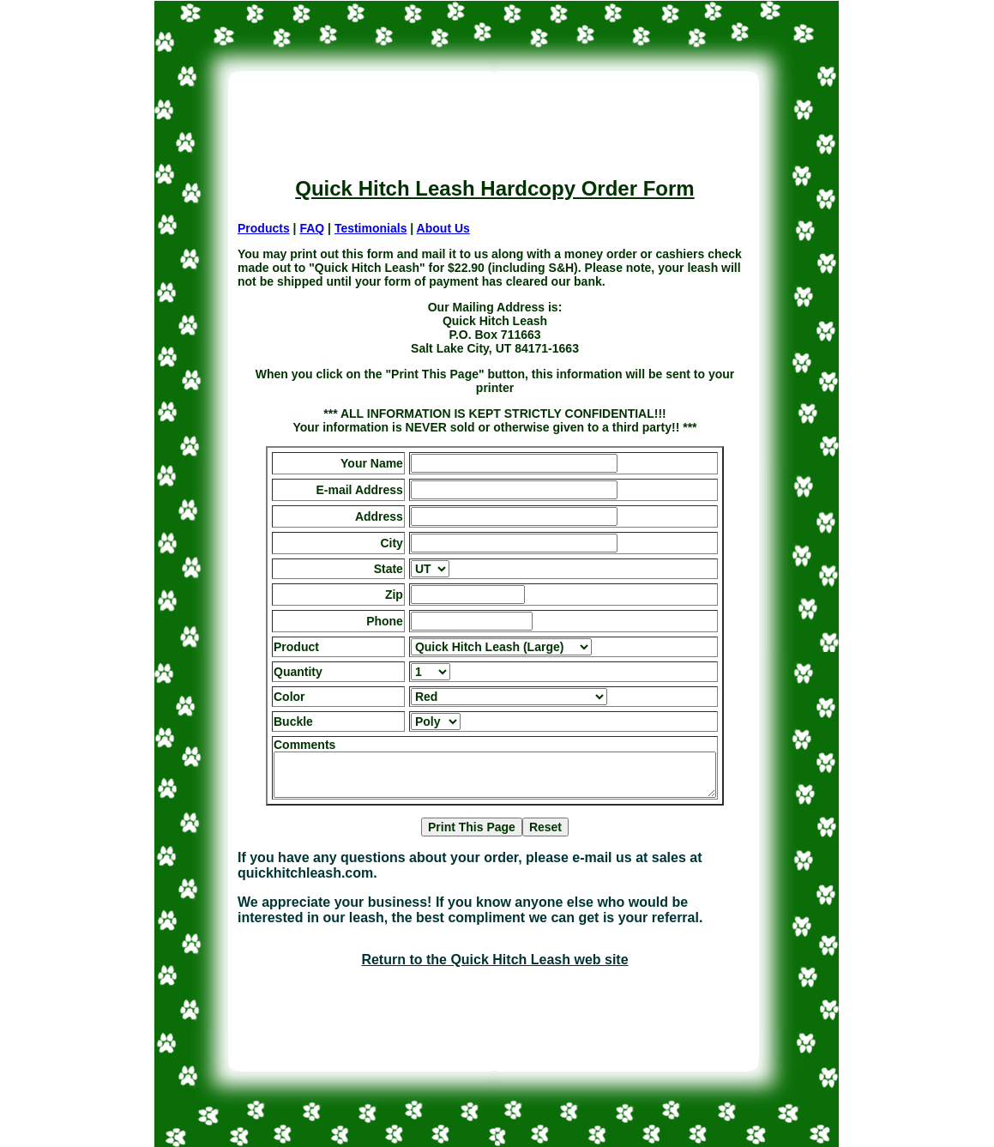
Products (264, 228)
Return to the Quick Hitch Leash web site (494, 959)
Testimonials (370, 228)
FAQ (311, 228)
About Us (443, 228)
